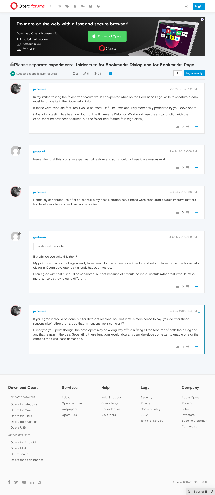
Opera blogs (109, 403)
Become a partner (194, 420)
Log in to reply (194, 73)
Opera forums (110, 409)
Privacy (146, 403)
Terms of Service (152, 420)
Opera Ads (69, 415)
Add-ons (68, 397)
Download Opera (110, 36)
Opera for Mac (21, 410)
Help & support (111, 397)
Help (105, 387)
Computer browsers (21, 397)
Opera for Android (23, 442)
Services (70, 387)
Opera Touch (19, 454)
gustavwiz (40, 151)
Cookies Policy (151, 409)
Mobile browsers (19, 435)
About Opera (191, 397)
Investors (188, 415)
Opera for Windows (24, 404)
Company (190, 387)
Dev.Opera (108, 415)
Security (146, 397)
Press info (188, 403)
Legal (146, 387)
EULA (144, 415)
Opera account (72, 403)
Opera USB (18, 427)
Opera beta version (24, 421)
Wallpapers (69, 409)
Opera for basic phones (27, 459)
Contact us (189, 426)
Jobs (185, 409)
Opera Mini (18, 448)
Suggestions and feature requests (36, 73)
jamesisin (39, 89)
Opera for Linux (21, 416)
